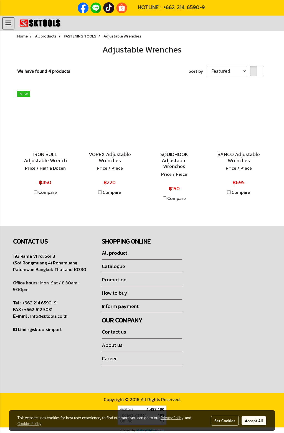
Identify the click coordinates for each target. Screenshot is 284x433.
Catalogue (113, 266)
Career (109, 358)
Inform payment (120, 306)
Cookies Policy (29, 423)
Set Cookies (224, 420)
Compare (47, 192)
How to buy (114, 293)
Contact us (114, 332)
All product (114, 253)
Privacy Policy (172, 417)
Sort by (198, 71)
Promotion (114, 279)
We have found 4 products (43, 71)
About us (112, 345)
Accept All (254, 420)
